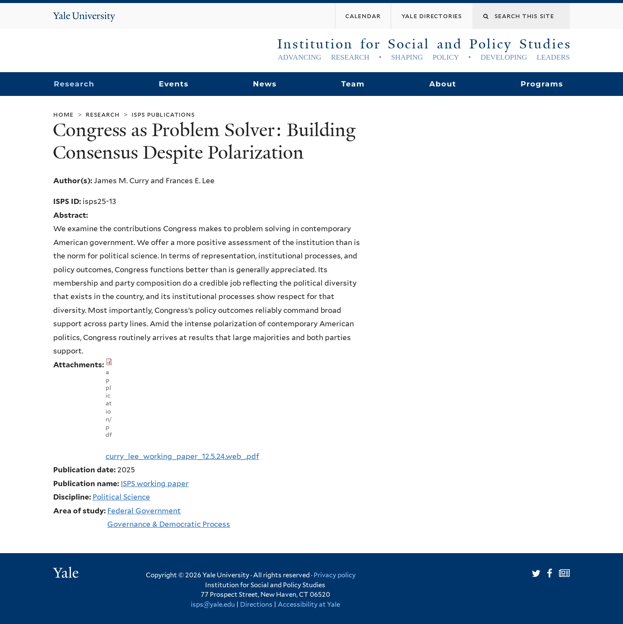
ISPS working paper (155, 483)
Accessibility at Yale (309, 604)
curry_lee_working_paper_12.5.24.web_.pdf (182, 456)
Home (63, 114)
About (442, 84)
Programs (541, 84)
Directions (256, 604)
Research (74, 84)
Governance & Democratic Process (168, 524)
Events (174, 84)
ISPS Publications (163, 114)
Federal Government (144, 510)
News (264, 84)
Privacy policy (335, 575)
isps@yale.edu (213, 604)
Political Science (121, 497)
